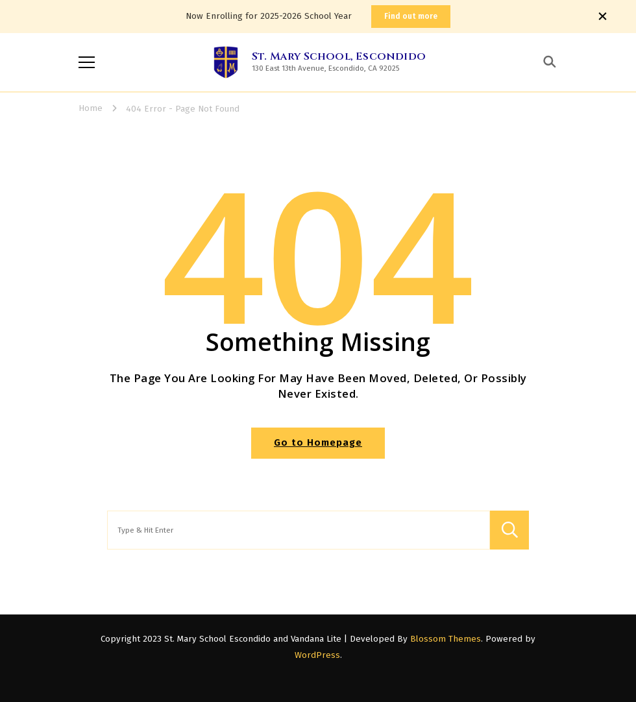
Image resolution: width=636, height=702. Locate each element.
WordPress (317, 655)
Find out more (410, 16)
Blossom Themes (445, 639)
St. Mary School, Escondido (339, 56)
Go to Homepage (318, 442)
